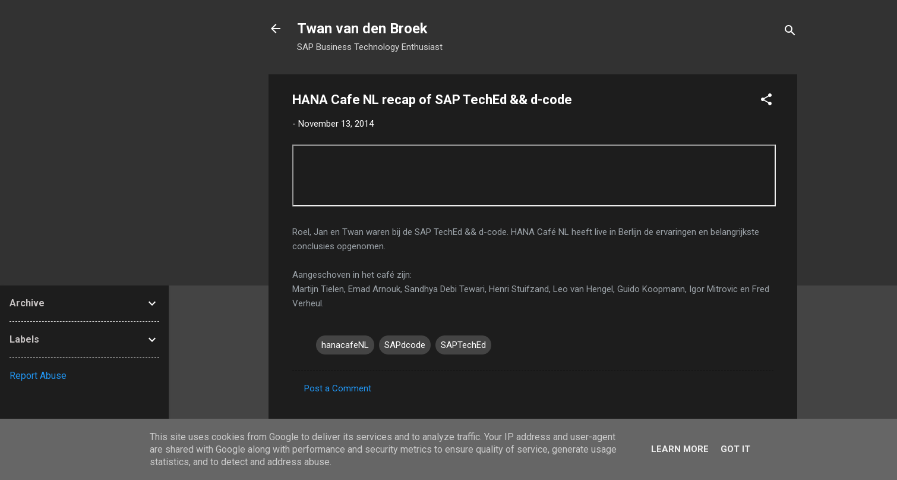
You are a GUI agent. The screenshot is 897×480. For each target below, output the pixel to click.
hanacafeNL (345, 345)
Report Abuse (38, 375)
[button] (766, 101)
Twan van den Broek (362, 28)
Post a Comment (337, 388)
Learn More (680, 449)
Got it (735, 449)
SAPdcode (404, 345)
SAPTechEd (463, 345)
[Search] (790, 32)
